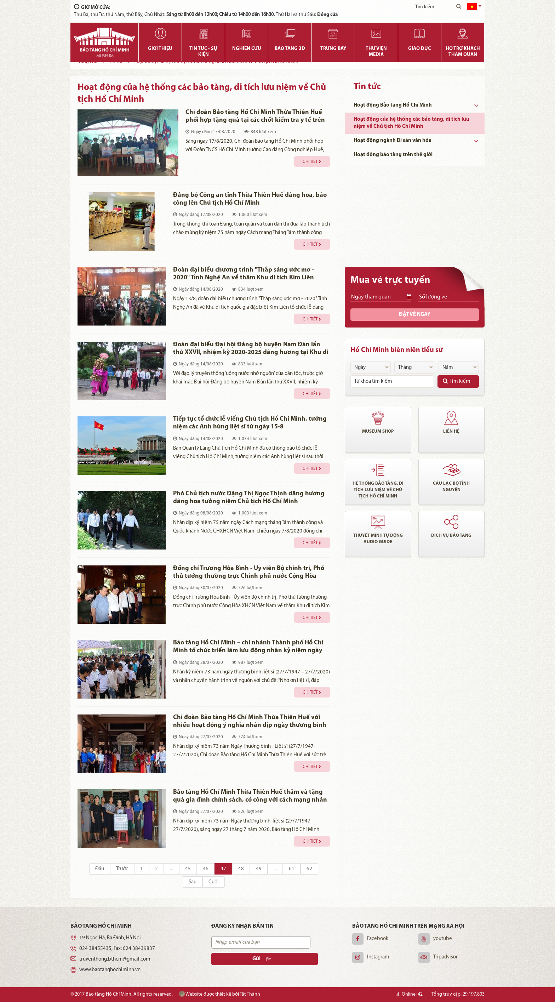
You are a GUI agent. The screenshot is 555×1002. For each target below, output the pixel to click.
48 (241, 869)
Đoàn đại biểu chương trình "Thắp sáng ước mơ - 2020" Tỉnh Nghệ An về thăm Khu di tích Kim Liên (243, 274)
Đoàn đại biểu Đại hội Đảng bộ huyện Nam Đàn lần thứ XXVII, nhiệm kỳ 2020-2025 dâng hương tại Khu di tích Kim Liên (250, 349)
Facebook (377, 938)
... (171, 869)
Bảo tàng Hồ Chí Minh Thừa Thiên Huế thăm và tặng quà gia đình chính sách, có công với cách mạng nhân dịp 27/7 (250, 796)
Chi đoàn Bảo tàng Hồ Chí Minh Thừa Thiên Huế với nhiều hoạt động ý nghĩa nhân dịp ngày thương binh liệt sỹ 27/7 (249, 721)
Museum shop (378, 431)
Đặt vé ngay (414, 314)
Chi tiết (312, 162)
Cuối (213, 882)
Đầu (99, 869)
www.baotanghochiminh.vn (110, 970)
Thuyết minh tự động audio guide (378, 538)
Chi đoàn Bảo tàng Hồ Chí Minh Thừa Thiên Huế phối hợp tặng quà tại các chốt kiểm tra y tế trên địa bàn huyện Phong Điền (255, 116)
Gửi (257, 959)
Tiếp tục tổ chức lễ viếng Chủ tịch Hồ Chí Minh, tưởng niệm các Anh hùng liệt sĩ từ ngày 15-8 (250, 423)
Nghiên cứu (246, 48)
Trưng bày (333, 48)
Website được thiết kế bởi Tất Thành (219, 994)
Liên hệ (451, 431)
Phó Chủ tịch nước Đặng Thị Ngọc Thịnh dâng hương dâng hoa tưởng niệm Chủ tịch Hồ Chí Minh (249, 497)
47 (223, 869)
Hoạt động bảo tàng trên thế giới (393, 155)
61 (291, 869)
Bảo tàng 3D (290, 48)
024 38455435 (95, 948)
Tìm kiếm (456, 381)
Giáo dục (419, 48)
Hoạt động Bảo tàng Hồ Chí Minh (393, 105)
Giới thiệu (160, 48)
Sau (192, 882)
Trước (122, 869)
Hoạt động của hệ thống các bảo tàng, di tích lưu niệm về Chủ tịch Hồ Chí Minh (411, 123)
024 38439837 (139, 948)
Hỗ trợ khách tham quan (463, 51)
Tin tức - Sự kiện (203, 51)
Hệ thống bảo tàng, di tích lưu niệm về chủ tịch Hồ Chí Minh (378, 490)
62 (309, 869)
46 (205, 869)
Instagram (378, 957)
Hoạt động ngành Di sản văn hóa (392, 140)
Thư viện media (376, 51)
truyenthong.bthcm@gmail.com (114, 959)
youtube (442, 938)
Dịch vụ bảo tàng (451, 535)
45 (188, 869)
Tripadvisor (445, 957)
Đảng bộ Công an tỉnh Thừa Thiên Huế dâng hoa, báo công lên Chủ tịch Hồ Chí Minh (250, 199)
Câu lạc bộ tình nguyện (451, 486)
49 (259, 869)
